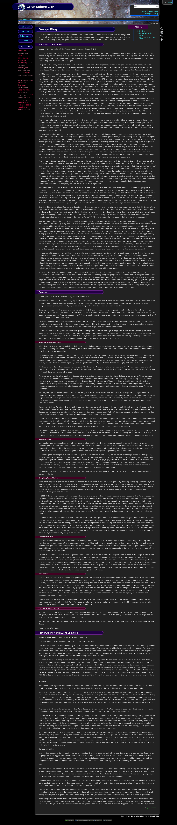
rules (27, 102)
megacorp (24, 100)
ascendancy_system (23, 53)
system (20, 109)
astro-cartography (23, 56)
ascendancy (22, 51)
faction (20, 82)
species (21, 107)
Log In (169, 2)
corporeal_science (23, 68)
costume (20, 70)
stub (27, 107)
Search (157, 6)
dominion (26, 73)
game (20, 92)
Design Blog (141, 31)
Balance (141, 35)
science (21, 105)
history (25, 92)
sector (28, 105)
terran (25, 109)
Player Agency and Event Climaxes (147, 38)
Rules (25, 41)
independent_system (23, 95)
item (31, 95)
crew (24, 70)
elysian (20, 77)
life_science (27, 97)
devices (20, 72)
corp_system (21, 65)
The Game (25, 27)
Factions (25, 31)
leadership (20, 97)
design (28, 70)
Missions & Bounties (145, 33)
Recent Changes (147, 11)
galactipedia (24, 90)
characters (22, 60)
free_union (22, 85)
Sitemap (155, 14)
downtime (30, 75)
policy (29, 100)
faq (25, 82)
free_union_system (23, 87)
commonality (22, 62)
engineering (25, 77)
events (31, 80)
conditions (30, 62)
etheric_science (23, 80)
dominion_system (22, 75)
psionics (21, 102)
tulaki (29, 109)
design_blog (27, 19)
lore (19, 100)
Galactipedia (25, 36)
